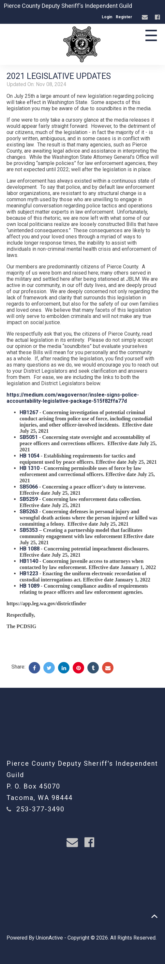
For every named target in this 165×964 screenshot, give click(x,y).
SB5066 (29, 487)
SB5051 (29, 437)
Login (107, 17)
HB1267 (29, 412)
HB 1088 (29, 549)
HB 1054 (29, 456)
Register (124, 17)
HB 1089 (29, 586)
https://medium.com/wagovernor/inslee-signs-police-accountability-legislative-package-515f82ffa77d (73, 398)
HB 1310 (29, 468)
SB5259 (29, 499)
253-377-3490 (40, 809)
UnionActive (49, 938)
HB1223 (29, 573)
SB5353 (29, 530)
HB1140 (29, 561)
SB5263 (29, 511)
